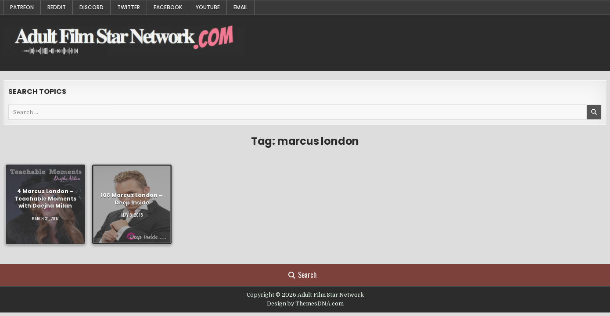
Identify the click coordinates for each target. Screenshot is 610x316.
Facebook (168, 7)
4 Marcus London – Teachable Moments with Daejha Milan (45, 198)
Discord (91, 7)
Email (240, 7)
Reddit (56, 7)
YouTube (208, 7)
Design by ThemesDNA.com (305, 304)
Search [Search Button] (302, 274)
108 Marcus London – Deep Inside (131, 198)
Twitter (128, 7)
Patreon (22, 7)
